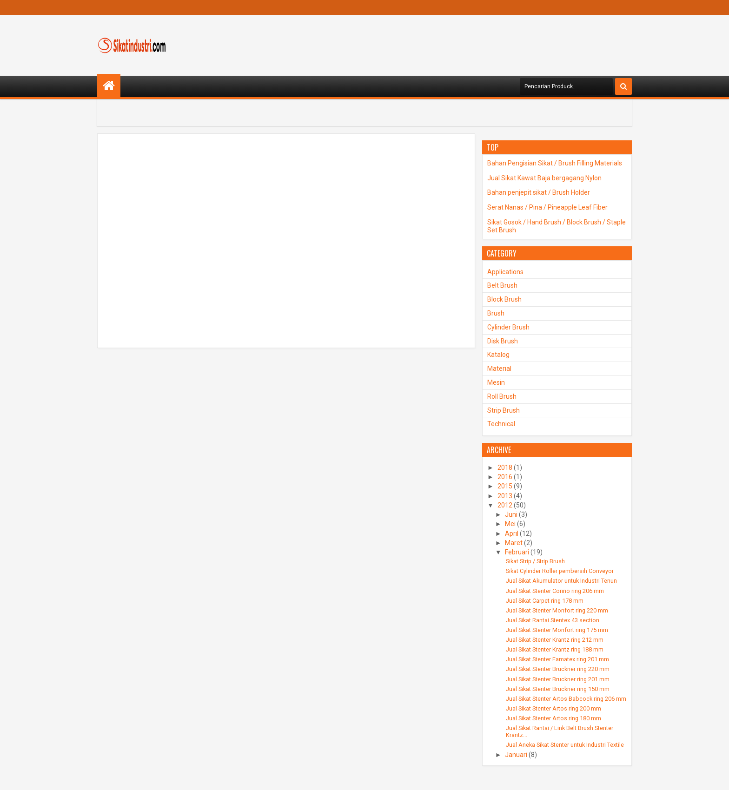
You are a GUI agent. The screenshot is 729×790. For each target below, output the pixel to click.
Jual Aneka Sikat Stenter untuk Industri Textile (565, 744)
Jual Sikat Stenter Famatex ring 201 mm (557, 659)
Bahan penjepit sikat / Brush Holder (538, 192)
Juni (511, 514)
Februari (517, 552)
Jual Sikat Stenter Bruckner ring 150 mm (558, 688)
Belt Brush (502, 285)
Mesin (496, 382)
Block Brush (504, 299)
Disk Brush (502, 341)
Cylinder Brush (508, 327)
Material (499, 368)
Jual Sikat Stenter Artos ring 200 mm (553, 708)
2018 (504, 467)
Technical (501, 424)
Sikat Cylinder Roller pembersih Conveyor (560, 570)
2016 (504, 477)
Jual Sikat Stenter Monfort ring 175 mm (557, 629)
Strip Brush (503, 410)
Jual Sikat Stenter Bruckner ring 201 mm (558, 679)
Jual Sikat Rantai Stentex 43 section (552, 620)
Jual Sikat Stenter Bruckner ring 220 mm (558, 668)
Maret (514, 542)
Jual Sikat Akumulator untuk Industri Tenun (561, 580)
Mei (510, 523)
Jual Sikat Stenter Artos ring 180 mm (553, 718)
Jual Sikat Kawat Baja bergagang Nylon (544, 178)
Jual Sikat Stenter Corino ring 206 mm (555, 590)
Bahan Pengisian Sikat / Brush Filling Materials (554, 163)
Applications (505, 272)
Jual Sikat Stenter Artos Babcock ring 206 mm (566, 698)
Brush (495, 313)
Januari (516, 754)
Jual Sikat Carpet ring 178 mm (544, 600)
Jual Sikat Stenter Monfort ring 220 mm (557, 610)
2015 (504, 486)
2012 (504, 505)
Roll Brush (502, 396)
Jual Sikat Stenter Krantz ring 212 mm (554, 639)
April (511, 533)
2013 (504, 496)
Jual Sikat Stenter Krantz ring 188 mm (554, 649)
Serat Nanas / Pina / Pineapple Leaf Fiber (547, 207)
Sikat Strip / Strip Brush (535, 561)
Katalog (498, 354)
